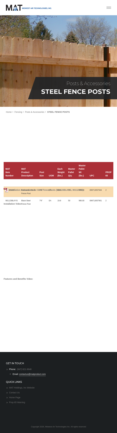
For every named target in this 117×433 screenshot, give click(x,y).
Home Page (14, 397)
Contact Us (14, 392)
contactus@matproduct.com (32, 374)
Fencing (18, 112)
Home (9, 112)
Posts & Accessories (34, 112)
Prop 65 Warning (17, 402)
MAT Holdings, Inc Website (22, 387)
